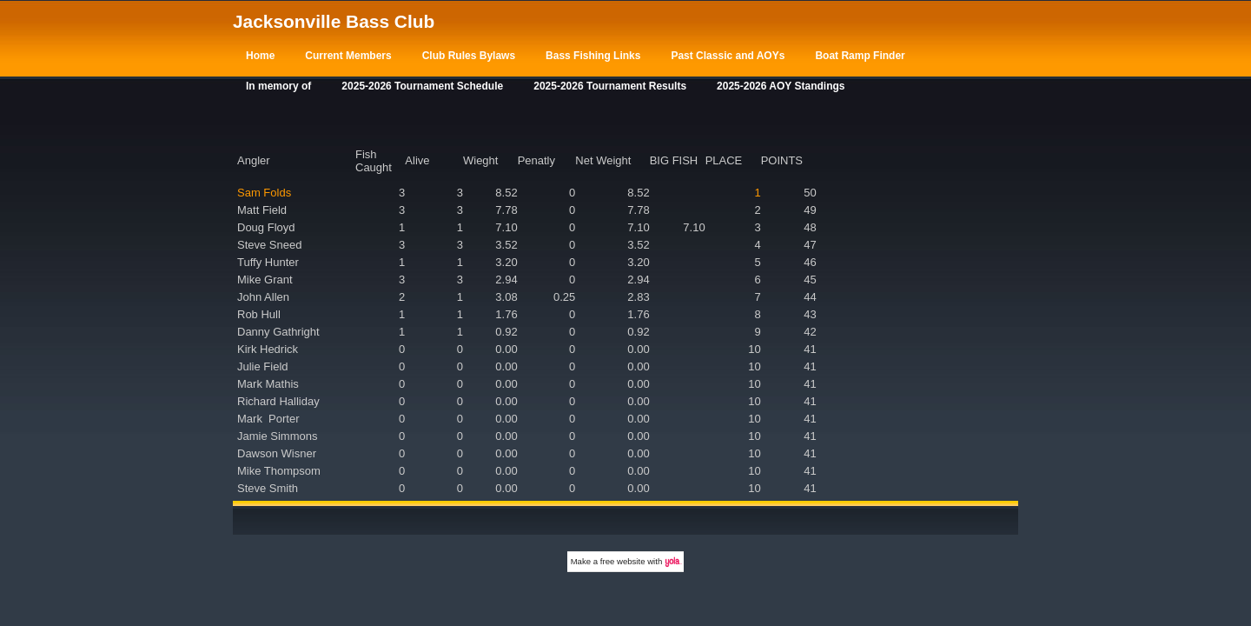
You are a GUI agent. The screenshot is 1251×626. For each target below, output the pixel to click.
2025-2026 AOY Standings (780, 86)
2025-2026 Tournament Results (609, 86)
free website (622, 561)
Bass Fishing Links (593, 56)
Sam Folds (264, 192)
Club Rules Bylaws (468, 56)
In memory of (278, 86)
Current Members (348, 56)
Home (260, 56)
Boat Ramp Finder (859, 56)
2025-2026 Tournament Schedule (422, 86)
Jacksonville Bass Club (333, 21)
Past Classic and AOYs (727, 56)
